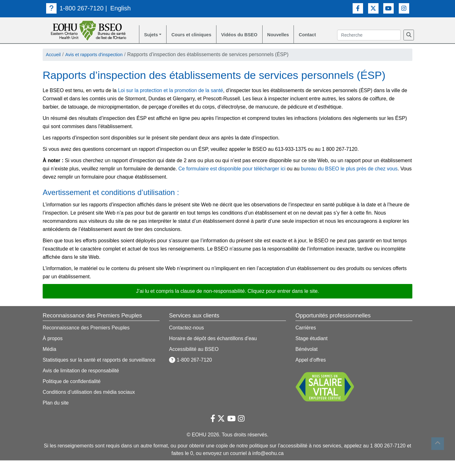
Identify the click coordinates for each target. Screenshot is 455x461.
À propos (53, 339)
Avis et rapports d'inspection (98, 55)
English (121, 8)
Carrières (305, 328)
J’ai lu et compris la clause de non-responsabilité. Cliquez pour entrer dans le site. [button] (227, 291)
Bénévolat (306, 349)
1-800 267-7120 (75, 8)
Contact (319, 35)
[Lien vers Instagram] (404, 8)
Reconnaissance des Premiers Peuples (87, 328)
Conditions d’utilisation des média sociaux (89, 392)
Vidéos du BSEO (246, 35)
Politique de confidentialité (72, 382)
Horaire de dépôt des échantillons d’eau (213, 339)
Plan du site (56, 403)
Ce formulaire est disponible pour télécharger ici (232, 169)
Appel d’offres (310, 360)
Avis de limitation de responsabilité (81, 371)
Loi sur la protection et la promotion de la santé (170, 91)
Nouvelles (288, 35)
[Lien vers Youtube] (388, 8)
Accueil (54, 55)
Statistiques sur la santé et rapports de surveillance (100, 360)
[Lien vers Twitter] (373, 8)
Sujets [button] (151, 35)
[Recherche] (408, 35)
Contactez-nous (186, 328)
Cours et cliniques (195, 35)
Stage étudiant (311, 339)
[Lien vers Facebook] (358, 8)
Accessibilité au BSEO (194, 349)
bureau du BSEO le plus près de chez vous (349, 169)
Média (50, 349)
